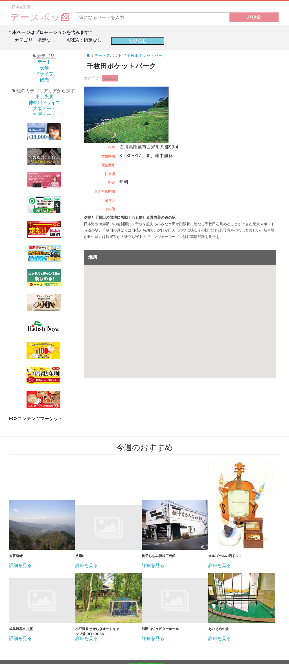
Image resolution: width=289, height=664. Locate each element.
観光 (44, 79)
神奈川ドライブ (44, 102)
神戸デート (44, 114)
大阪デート (44, 108)
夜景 (44, 67)
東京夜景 (44, 96)
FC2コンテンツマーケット (36, 418)
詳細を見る (20, 565)
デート (44, 61)
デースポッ (39, 17)
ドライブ (44, 73)
